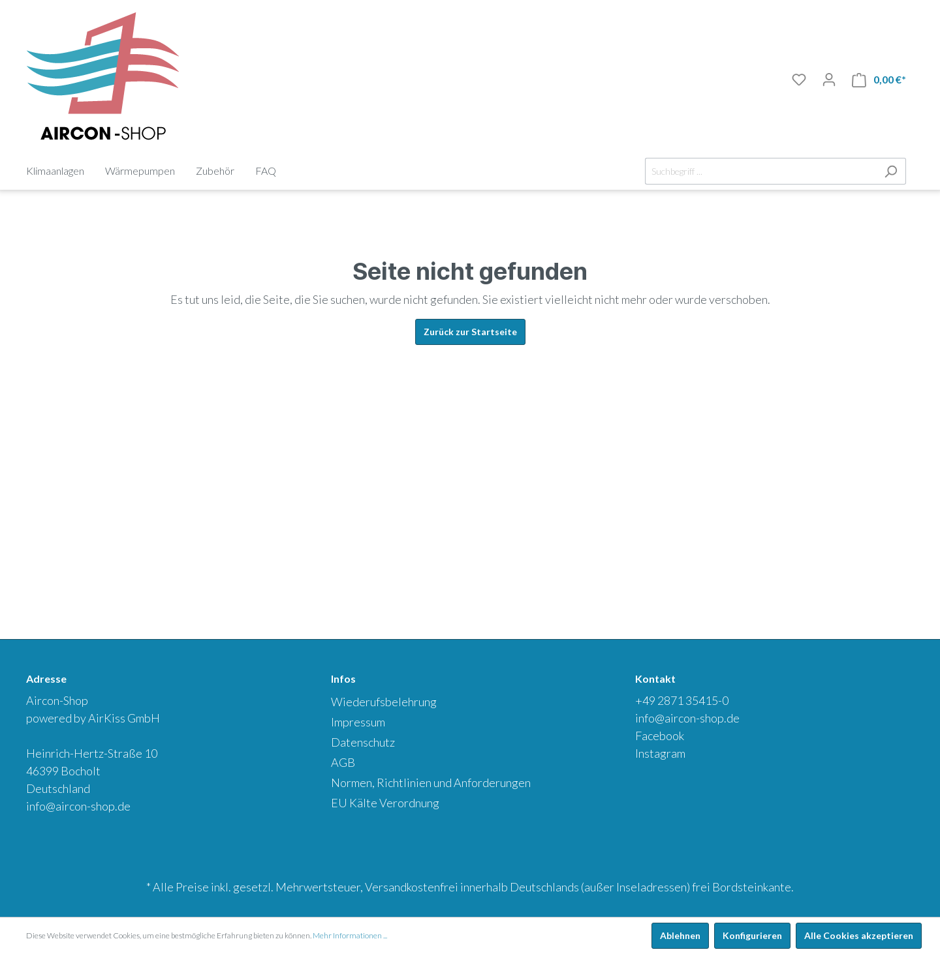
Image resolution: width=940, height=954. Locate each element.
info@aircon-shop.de (78, 806)
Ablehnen (680, 935)
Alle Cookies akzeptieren (858, 935)
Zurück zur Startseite (470, 331)
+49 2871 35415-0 (681, 700)
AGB (343, 762)
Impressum (358, 722)
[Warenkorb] (879, 80)
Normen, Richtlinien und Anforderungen (431, 782)
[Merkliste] (799, 79)
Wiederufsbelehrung (384, 701)
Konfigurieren (752, 935)
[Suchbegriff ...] (760, 171)
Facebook (659, 735)
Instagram (660, 753)
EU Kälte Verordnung (385, 803)
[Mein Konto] (829, 79)
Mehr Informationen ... (350, 935)
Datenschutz (363, 742)
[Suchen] (890, 171)
